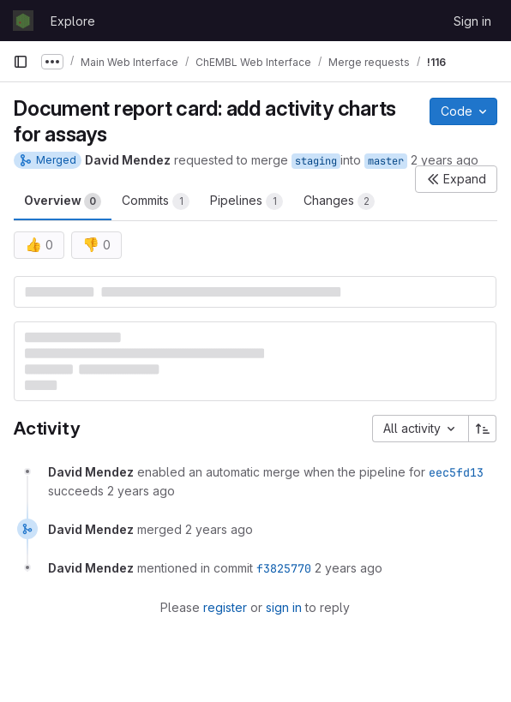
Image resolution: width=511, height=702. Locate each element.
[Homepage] (23, 20)
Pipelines (246, 201)
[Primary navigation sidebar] (20, 61)
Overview (62, 201)
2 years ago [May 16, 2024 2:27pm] (444, 160)
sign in (284, 607)
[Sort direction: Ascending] (482, 428)
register (225, 607)
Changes (339, 201)
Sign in (472, 21)
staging (316, 161)
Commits (155, 201)
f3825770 (283, 568)
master (386, 161)
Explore (73, 21)
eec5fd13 (456, 472)
